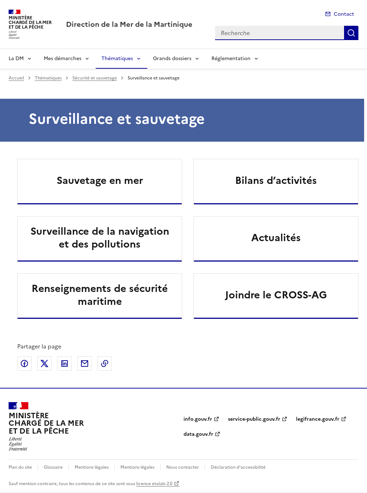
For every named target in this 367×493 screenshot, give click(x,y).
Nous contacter (182, 467)
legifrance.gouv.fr (317, 419)
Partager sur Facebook (24, 363)
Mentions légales (92, 467)
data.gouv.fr (198, 434)
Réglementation (231, 58)
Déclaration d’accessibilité (238, 467)
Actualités (276, 237)
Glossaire (53, 467)
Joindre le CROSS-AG (276, 294)
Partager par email (84, 363)
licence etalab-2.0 (154, 483)
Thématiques (117, 58)
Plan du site (20, 467)
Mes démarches (62, 58)
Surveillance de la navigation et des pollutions (99, 237)
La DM (16, 58)
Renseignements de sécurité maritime (100, 295)
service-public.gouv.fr (254, 419)
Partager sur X (44, 363)
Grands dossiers (172, 58)
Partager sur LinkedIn (64, 363)
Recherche (351, 33)
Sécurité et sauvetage (94, 78)
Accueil (16, 78)
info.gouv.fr (198, 419)
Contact (344, 14)
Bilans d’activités (276, 180)
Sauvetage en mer (100, 180)
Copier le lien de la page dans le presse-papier (104, 363)
